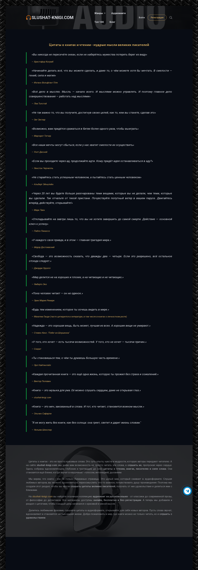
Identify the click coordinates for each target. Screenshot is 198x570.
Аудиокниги (103, 13)
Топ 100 (121, 13)
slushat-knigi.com (53, 13)
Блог (134, 13)
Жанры (83, 13)
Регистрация (157, 13)
